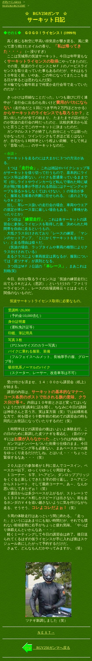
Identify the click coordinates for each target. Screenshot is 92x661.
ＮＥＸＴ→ (46, 632)
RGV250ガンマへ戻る (51, 648)
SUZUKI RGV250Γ (13, 5)
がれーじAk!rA (11, 2)
